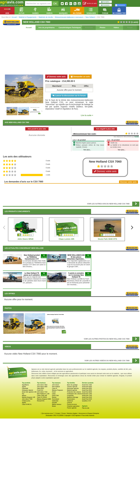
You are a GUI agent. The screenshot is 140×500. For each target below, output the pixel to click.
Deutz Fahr (55, 395)
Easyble (54, 402)
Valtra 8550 (40, 388)
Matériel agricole (72, 390)
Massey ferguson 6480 (44, 399)
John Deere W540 (25, 239)
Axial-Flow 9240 (87, 390)
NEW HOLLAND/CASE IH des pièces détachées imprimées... (76, 257)
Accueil (29, 28)
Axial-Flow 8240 (87, 392)
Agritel (24, 386)
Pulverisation (71, 399)
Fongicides (70, 395)
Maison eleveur (56, 404)
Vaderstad (55, 401)
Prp (23, 393)
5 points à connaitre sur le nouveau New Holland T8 (76, 275)
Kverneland (55, 399)
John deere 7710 (42, 392)
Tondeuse (70, 401)
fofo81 (136, 137)
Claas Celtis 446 (42, 395)
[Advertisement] (71, 52)
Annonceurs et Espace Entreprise (89, 413)
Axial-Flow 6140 (87, 397)
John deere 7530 (27, 399)
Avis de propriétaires (46, 28)
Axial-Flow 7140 (87, 395)
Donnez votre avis (56, 76)
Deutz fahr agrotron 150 (29, 392)
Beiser (54, 406)
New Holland (56, 386)
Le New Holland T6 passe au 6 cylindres (32, 274)
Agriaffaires (25, 385)
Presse (64, 413)
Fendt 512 (40, 390)
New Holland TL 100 (43, 393)
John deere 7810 (42, 385)
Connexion (105, 5)
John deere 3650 (42, 386)
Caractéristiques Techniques (70, 28)
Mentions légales (72, 413)
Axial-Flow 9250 (87, 388)
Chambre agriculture (73, 406)
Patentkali (25, 388)
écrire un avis (90, 3)
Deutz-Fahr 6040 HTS (107, 239)
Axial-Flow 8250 (87, 386)
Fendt (54, 392)
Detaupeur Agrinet (27, 390)
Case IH (54, 388)
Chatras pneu (26, 401)
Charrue (69, 402)
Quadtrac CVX (86, 401)
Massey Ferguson (57, 390)
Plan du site (85, 408)
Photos (102, 28)
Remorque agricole (73, 388)
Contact (57, 413)
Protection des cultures (74, 392)
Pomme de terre (72, 404)
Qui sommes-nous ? (48, 413)
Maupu (24, 395)
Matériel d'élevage (72, 397)
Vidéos (116, 28)
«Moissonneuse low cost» (84, 134)
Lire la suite (87, 115)
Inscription (105, 2)
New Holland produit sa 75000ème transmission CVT (32, 257)
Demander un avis (80, 76)
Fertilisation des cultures (74, 393)
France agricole (71, 408)
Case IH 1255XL (42, 397)
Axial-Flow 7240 (87, 393)
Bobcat (54, 397)
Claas (54, 393)
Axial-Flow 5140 (87, 399)
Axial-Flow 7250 (87, 385)
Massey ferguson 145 (28, 397)
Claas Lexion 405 (66, 239)
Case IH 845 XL (27, 404)
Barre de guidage (72, 385)
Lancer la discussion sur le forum (69, 95)
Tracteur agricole (72, 386)
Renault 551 (40, 401)
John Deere (55, 385)
